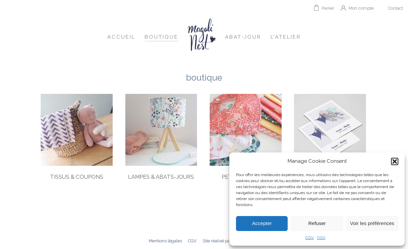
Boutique (161, 37)
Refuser (317, 223)
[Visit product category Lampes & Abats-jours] (161, 139)
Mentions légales (165, 240)
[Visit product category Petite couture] (246, 139)
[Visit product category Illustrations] (330, 139)
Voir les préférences (372, 223)
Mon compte (361, 8)
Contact (395, 8)
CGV (309, 237)
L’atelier (286, 37)
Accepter (262, 223)
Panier (328, 8)
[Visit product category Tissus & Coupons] (77, 139)
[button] (394, 161)
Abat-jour (243, 37)
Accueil (121, 37)
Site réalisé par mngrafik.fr (229, 240)
